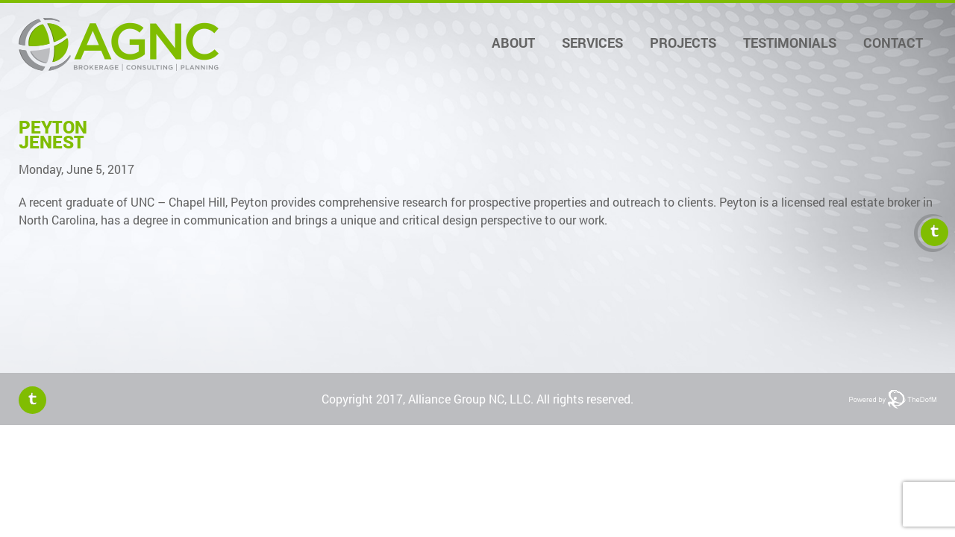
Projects (683, 42)
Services (592, 42)
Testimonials (789, 42)
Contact (893, 42)
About (513, 42)
